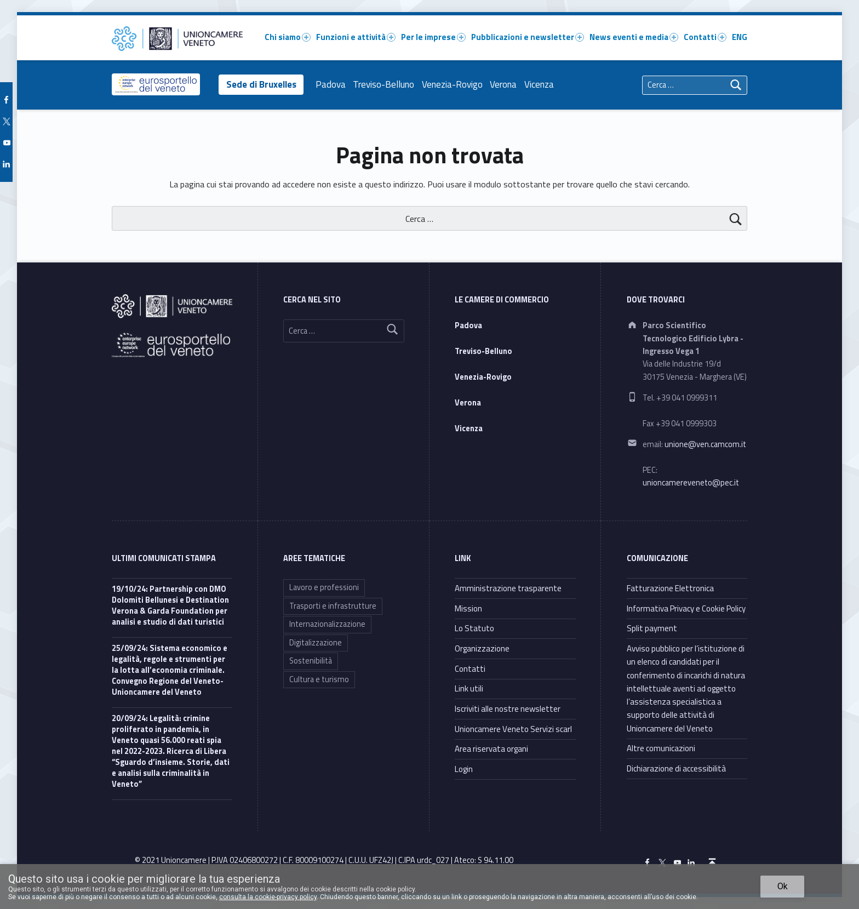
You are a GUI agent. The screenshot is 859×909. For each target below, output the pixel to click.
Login (464, 769)
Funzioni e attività (356, 37)
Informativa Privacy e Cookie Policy (686, 608)
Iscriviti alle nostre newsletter (507, 708)
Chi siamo (288, 37)
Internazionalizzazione (327, 624)
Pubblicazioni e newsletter (527, 37)
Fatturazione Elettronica (670, 588)
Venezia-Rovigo (455, 84)
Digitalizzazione (315, 643)
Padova (333, 84)
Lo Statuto (474, 628)
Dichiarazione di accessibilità (676, 768)
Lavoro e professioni (324, 587)
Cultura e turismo (319, 679)
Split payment (652, 628)
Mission (468, 608)
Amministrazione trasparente (508, 588)
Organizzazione (482, 648)
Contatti (705, 37)
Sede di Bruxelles (262, 84)
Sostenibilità (310, 661)
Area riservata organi (491, 748)
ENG (739, 37)
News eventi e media (633, 37)
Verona (506, 84)
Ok (782, 886)
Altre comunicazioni (661, 748)
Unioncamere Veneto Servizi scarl (513, 729)
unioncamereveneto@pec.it (691, 483)
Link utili (469, 688)
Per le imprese (433, 37)
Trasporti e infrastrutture (332, 606)
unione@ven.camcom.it (705, 444)
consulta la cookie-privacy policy (268, 897)
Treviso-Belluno (386, 84)
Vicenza (542, 84)
